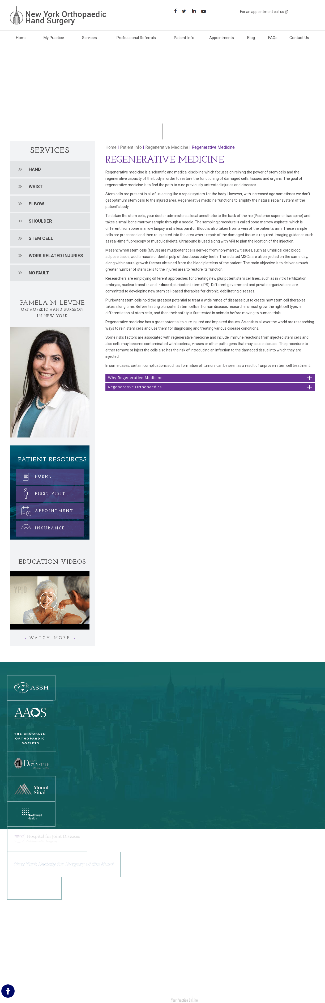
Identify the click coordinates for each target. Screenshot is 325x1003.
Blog (251, 37)
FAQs (272, 37)
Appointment (45, 510)
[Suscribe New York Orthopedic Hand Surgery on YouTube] (119, 958)
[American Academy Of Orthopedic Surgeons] (30, 713)
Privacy (16, 945)
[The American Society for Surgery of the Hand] (31, 687)
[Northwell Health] (31, 813)
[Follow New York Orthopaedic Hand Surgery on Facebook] (176, 10)
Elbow (36, 203)
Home (21, 37)
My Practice (54, 37)
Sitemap (17, 961)
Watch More (50, 638)
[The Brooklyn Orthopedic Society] (29, 738)
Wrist (36, 186)
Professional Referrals (136, 37)
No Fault (39, 272)
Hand (35, 169)
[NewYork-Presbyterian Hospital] (34, 888)
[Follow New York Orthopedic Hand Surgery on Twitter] (99, 958)
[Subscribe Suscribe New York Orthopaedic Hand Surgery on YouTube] (205, 10)
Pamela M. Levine (52, 303)
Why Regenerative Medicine (135, 377)
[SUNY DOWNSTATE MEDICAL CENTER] (31, 763)
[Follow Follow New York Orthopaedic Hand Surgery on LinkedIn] (195, 10)
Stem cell (41, 238)
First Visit (41, 493)
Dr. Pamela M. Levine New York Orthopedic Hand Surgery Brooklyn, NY (72, 1000)
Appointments (221, 37)
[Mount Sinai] (31, 788)
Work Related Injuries (186, 969)
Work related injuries (56, 255)
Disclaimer (19, 937)
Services (89, 37)
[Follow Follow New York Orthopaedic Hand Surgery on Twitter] (185, 10)
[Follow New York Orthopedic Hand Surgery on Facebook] (89, 958)
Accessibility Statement (30, 977)
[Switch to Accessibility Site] (8, 991)
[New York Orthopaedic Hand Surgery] (58, 15)
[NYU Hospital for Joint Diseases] (47, 839)
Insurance (41, 527)
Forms (34, 475)
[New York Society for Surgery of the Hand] (64, 864)
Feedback (18, 953)
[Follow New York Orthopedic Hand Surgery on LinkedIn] (109, 958)
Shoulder (40, 221)
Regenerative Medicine (166, 147)
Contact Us (299, 37)
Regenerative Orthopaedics (135, 386)
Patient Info (184, 37)
